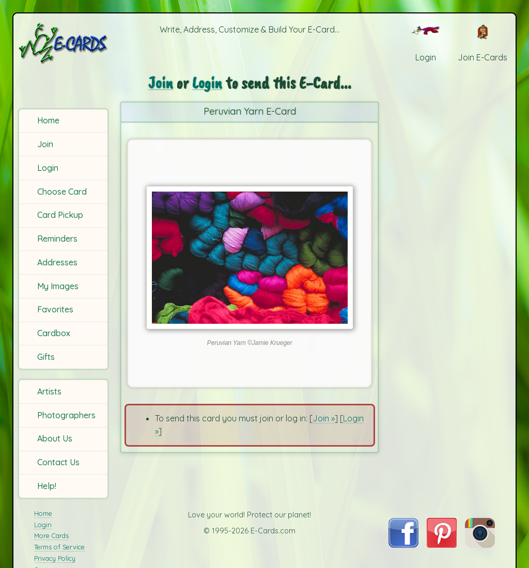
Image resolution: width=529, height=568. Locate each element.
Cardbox (53, 333)
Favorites (55, 309)
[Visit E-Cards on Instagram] (480, 545)
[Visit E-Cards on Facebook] (403, 545)
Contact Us (58, 462)
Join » (324, 418)
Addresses (57, 262)
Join (45, 144)
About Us (54, 438)
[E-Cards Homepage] (64, 43)
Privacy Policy (54, 558)
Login (47, 168)
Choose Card (62, 191)
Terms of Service (59, 547)
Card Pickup (60, 215)
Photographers (66, 415)
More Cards (51, 535)
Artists (49, 391)
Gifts (46, 357)
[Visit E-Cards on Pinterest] (442, 545)
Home (48, 120)
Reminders (57, 238)
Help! (46, 486)
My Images (58, 286)
